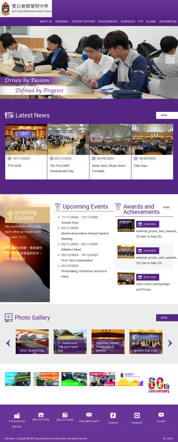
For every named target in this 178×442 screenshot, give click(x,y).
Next (170, 342)
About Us (46, 21)
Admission (128, 21)
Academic (61, 21)
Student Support (83, 21)
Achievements (108, 21)
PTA (140, 21)
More (164, 115)
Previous (8, 342)
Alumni (151, 21)
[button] (170, 59)
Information (167, 21)
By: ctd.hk (168, 436)
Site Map (9, 436)
